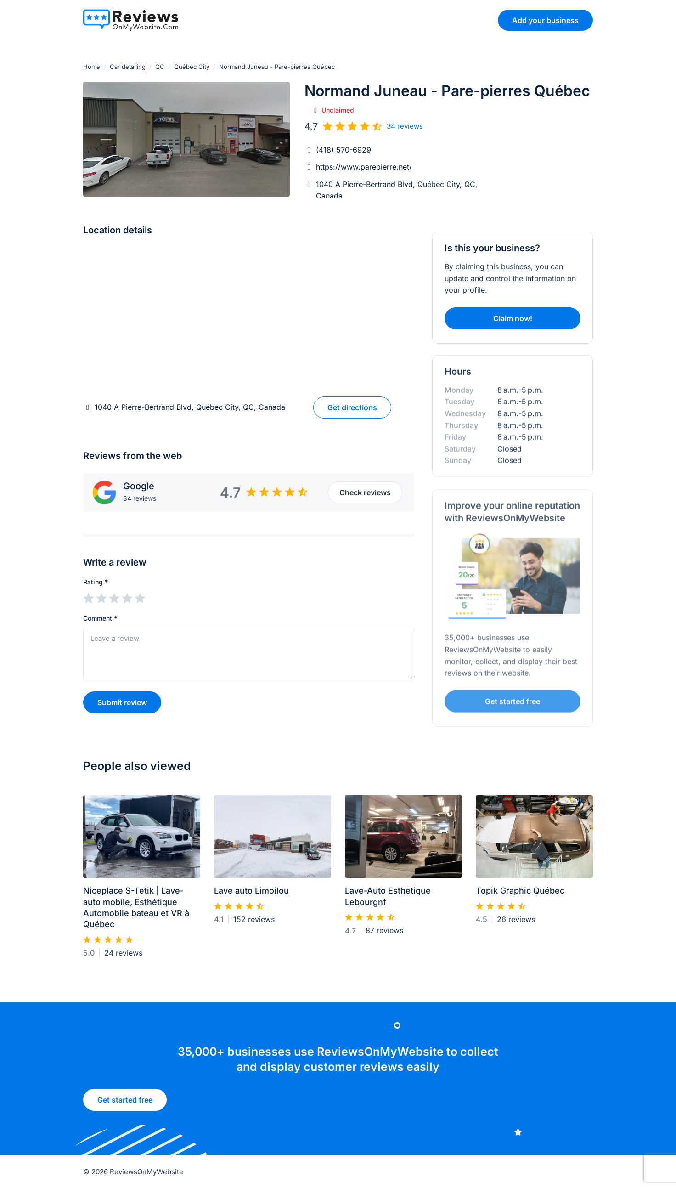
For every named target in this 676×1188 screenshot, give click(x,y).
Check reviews (365, 492)
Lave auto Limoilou (251, 895)
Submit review (122, 702)
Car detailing (128, 66)
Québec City (191, 66)
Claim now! (512, 318)
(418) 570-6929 (343, 149)
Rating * (95, 582)
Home (91, 66)
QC (159, 66)
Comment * (100, 618)
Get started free (124, 1103)
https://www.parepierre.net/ (364, 166)
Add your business (545, 20)
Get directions (352, 407)
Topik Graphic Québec (520, 895)
